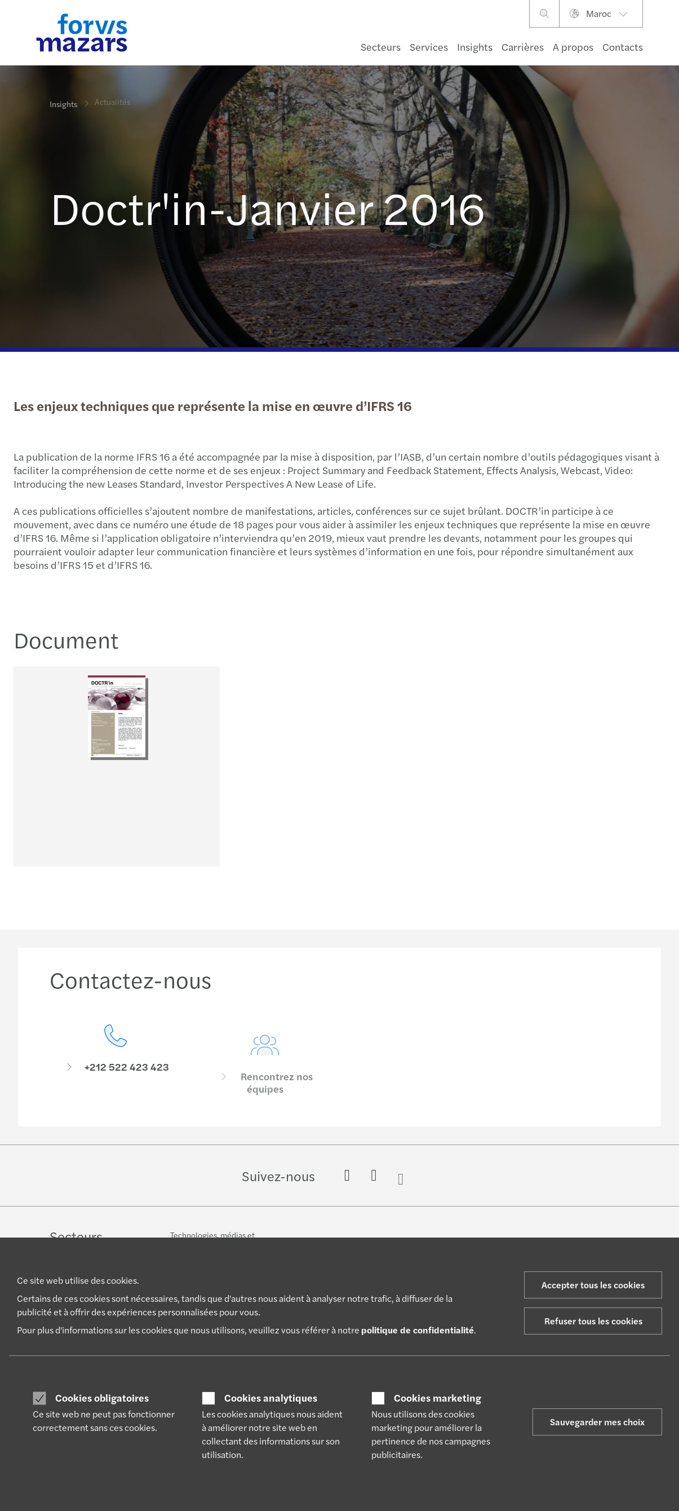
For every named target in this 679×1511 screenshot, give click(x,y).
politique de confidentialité (417, 1329)
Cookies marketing (437, 1398)
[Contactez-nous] (115, 1073)
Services (429, 46)
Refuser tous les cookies (593, 1320)
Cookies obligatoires (102, 1398)
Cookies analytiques (270, 1398)
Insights (474, 46)
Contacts (622, 46)
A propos (573, 46)
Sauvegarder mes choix (597, 1421)
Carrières (523, 46)
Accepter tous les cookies (593, 1284)
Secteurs (381, 46)
